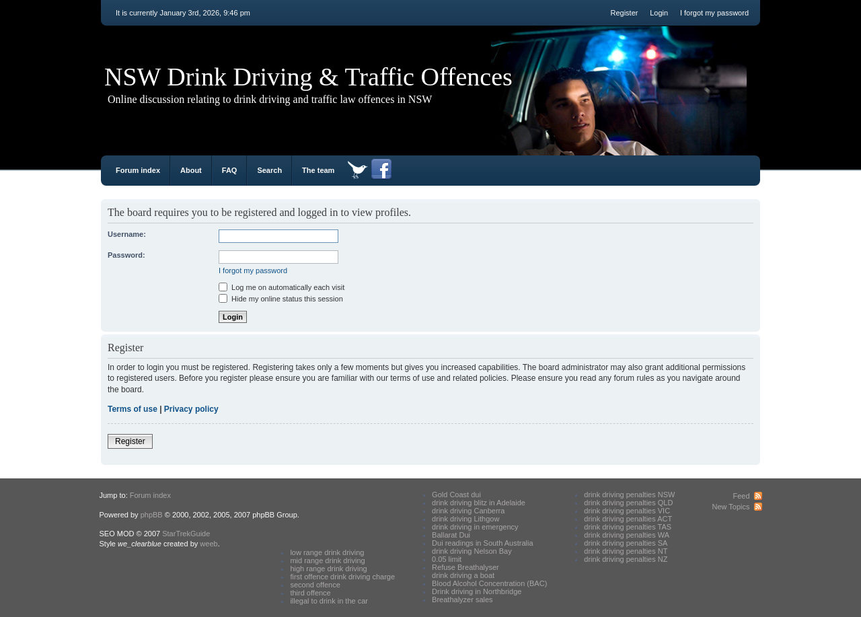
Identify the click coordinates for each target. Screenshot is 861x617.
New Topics (730, 507)
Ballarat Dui (451, 535)
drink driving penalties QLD (628, 503)
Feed (741, 496)
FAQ (229, 170)
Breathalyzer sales (462, 599)
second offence (315, 585)
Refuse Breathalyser (465, 567)
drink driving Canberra (468, 511)
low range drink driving (327, 552)
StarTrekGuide (186, 534)
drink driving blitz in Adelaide (478, 503)
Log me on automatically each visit (281, 287)
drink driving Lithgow (465, 519)
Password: (126, 255)
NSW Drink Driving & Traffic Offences (308, 77)
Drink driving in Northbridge (476, 591)
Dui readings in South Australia (482, 543)
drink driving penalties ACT (628, 519)
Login (659, 13)
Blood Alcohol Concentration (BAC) (489, 583)
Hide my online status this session (281, 299)
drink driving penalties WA (626, 535)
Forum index (138, 170)
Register (624, 13)
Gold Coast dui (456, 495)
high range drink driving (328, 569)
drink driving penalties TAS (627, 527)
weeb (208, 544)
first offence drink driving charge (342, 577)
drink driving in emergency (475, 527)
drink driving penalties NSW (629, 495)
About (191, 170)
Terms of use (132, 409)
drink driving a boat (463, 575)
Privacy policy (191, 409)
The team (318, 170)
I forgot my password (714, 13)
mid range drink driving (327, 560)
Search (269, 170)
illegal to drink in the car (329, 601)
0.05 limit (446, 559)
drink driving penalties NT (625, 551)
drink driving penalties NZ (625, 559)
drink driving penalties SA (625, 543)
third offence (310, 593)
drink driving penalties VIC (627, 511)
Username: (127, 234)
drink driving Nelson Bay (472, 551)
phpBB (152, 515)
